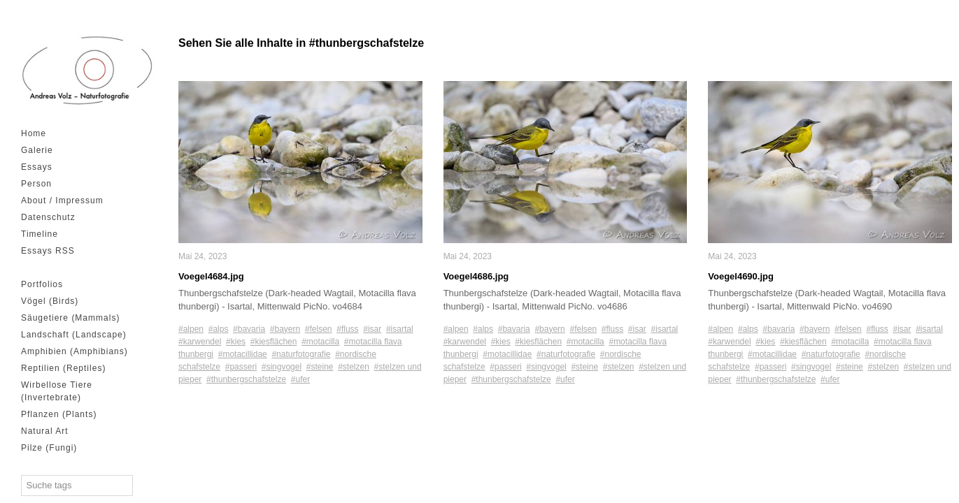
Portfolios (42, 284)
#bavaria (249, 329)
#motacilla (320, 342)
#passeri (241, 367)
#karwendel (199, 342)
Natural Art (45, 431)
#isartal (399, 329)
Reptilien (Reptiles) (63, 368)
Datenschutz (48, 217)
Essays (36, 167)
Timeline (39, 234)
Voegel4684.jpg (211, 277)
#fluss (347, 329)
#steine (320, 367)
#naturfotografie (300, 354)
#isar (372, 329)
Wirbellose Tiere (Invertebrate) (56, 391)
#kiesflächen (273, 342)
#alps (218, 329)
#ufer (300, 379)
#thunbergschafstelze (246, 379)
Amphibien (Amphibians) (74, 351)
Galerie (37, 150)
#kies (236, 342)
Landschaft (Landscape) (74, 335)
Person (36, 184)
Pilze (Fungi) (49, 448)
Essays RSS (48, 251)
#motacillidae (242, 354)
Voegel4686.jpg (476, 277)
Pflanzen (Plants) (59, 414)
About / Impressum (62, 200)
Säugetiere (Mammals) (70, 318)
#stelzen (353, 367)
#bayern (285, 329)
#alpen (191, 329)
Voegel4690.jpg (741, 277)
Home (33, 133)
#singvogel (281, 367)
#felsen (318, 329)
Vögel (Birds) (49, 301)
